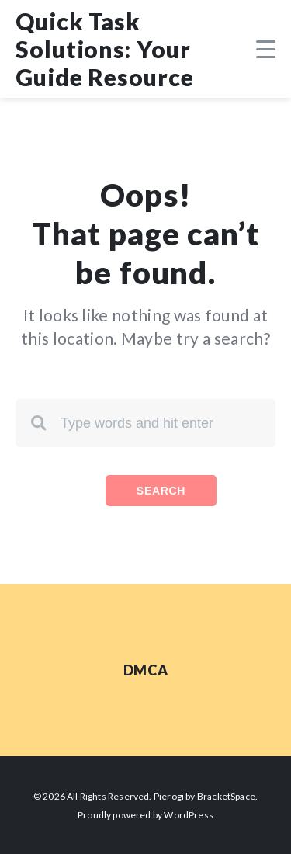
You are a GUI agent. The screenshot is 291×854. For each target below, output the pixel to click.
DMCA (145, 670)
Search (161, 490)
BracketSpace (226, 796)
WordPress (188, 815)
